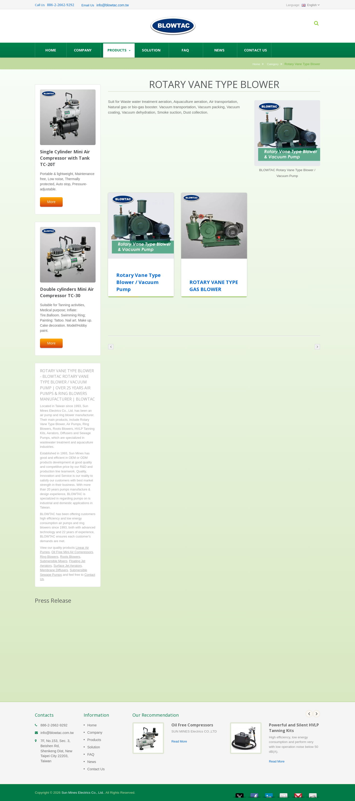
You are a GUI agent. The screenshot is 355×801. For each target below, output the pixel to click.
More (51, 201)
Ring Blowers (49, 556)
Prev (309, 713)
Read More (179, 741)
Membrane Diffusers (54, 570)
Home (50, 50)
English (309, 5)
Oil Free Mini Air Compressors (72, 552)
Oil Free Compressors (192, 725)
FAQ (187, 50)
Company (84, 50)
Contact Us (255, 50)
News (221, 50)
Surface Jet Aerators (68, 565)
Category (272, 64)
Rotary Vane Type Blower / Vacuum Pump (138, 282)
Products (119, 50)
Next (316, 713)
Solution (153, 50)
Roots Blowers (70, 556)
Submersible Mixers (53, 561)
